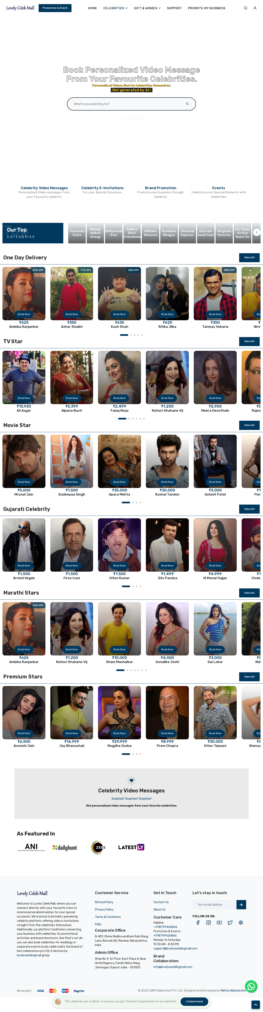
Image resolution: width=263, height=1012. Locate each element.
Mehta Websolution (233, 990)
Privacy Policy (104, 909)
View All (249, 257)
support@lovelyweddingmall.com (175, 948)
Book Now (24, 314)
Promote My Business (206, 8)
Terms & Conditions (108, 917)
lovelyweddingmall (29, 955)
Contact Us (161, 902)
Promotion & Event (55, 7)
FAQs (98, 924)
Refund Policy (104, 902)
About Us (159, 909)
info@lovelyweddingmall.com (172, 967)
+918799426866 (165, 927)
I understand (194, 1001)
